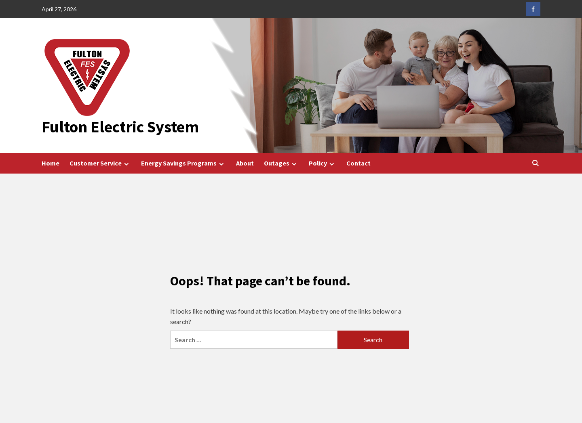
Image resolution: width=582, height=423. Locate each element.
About (245, 163)
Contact (358, 163)
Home (50, 163)
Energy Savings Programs (183, 163)
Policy (322, 163)
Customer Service (100, 163)
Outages (281, 163)
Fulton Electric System (120, 127)
